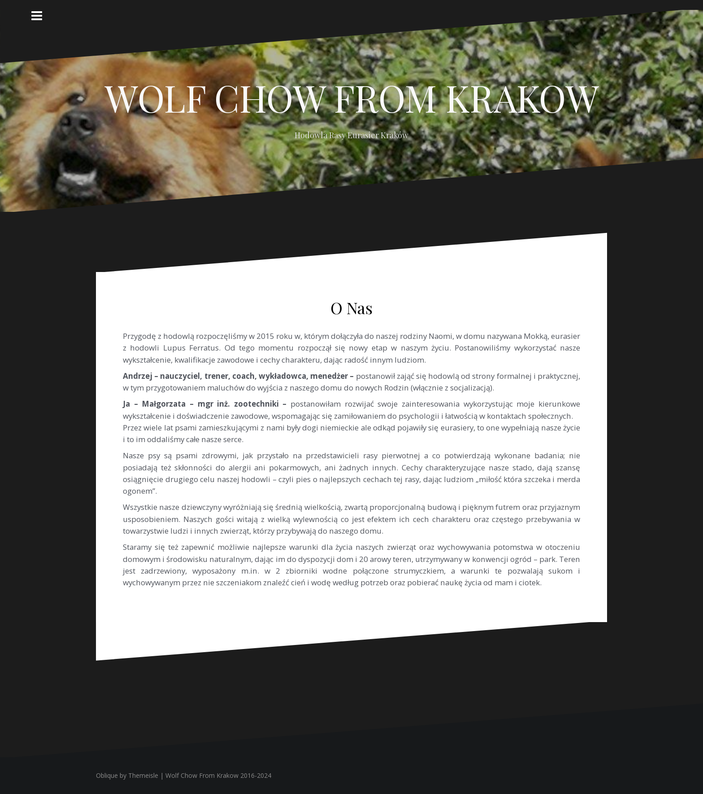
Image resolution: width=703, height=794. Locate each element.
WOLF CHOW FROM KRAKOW (351, 97)
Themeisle (143, 775)
